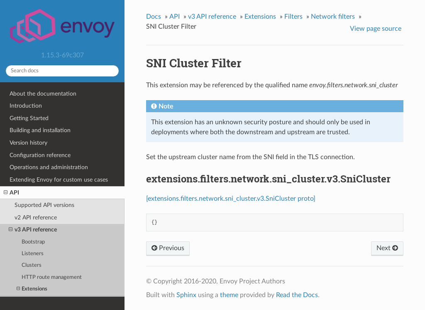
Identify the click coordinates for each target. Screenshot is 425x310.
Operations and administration (49, 167)
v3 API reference (33, 230)
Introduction (26, 106)
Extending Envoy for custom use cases (59, 180)
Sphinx (186, 295)
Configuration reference (40, 155)
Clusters (32, 265)
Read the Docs (297, 295)
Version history (28, 143)
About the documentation (43, 94)
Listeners (33, 253)
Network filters (333, 16)
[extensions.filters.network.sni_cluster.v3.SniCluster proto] (230, 198)
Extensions (32, 289)
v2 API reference (36, 217)
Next (387, 248)
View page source (375, 28)
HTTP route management (52, 277)
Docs (153, 16)
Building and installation (40, 130)
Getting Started (29, 118)
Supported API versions (44, 205)
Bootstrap (33, 242)
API (11, 193)
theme (229, 295)
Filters (293, 16)
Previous (167, 248)
